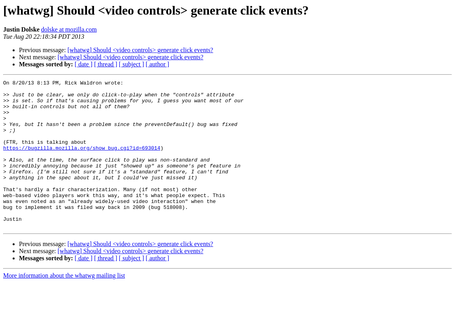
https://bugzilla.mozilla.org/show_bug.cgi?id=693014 (81, 161)
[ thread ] (105, 64)
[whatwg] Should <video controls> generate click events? (140, 50)
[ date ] (83, 64)
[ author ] (157, 64)
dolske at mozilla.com (69, 29)
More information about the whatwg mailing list (64, 305)
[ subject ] (131, 64)
